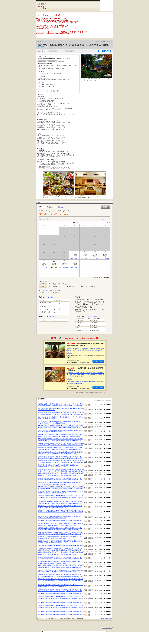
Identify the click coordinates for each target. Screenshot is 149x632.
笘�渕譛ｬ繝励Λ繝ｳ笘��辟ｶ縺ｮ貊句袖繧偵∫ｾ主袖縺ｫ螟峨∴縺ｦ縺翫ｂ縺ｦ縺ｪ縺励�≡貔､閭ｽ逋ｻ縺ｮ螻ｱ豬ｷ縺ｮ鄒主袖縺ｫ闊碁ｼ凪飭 (60, 422)
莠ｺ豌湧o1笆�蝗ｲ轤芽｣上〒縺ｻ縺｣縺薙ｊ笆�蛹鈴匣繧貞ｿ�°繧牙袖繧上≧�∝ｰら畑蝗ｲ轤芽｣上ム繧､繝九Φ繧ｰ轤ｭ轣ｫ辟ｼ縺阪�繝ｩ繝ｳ (85, 349)
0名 (62, 207)
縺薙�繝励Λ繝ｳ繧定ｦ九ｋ (98, 361)
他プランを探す (74, 258)
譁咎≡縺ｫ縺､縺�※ (107, 618)
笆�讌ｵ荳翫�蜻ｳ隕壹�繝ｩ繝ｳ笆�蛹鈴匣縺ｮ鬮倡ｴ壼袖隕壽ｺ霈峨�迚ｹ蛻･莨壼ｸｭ (61, 520)
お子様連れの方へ (54, 297)
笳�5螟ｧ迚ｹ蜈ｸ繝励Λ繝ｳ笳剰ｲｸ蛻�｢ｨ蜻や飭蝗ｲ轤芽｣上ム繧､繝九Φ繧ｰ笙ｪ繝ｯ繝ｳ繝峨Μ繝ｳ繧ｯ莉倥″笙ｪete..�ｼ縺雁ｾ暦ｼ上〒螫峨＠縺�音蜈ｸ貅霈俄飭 (60, 452)
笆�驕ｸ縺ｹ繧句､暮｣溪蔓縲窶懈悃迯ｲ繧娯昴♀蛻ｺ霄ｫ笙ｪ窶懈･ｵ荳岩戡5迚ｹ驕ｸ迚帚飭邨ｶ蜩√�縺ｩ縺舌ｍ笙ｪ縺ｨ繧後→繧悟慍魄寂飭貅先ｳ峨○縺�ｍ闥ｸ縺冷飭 (60, 439)
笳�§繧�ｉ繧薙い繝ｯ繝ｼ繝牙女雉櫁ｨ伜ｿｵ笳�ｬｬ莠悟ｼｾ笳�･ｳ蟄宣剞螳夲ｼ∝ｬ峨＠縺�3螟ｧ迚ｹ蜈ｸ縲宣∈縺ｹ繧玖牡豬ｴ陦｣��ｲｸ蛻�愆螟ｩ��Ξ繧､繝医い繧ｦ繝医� (61, 426)
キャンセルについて (95, 316)
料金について (107, 218)
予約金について (53, 316)
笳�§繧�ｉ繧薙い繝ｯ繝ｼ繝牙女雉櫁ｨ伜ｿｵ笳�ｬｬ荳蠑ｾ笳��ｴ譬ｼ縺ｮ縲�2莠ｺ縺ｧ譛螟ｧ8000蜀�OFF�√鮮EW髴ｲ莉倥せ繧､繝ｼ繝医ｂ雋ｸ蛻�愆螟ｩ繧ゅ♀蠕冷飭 (61, 404)
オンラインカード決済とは (54, 290)
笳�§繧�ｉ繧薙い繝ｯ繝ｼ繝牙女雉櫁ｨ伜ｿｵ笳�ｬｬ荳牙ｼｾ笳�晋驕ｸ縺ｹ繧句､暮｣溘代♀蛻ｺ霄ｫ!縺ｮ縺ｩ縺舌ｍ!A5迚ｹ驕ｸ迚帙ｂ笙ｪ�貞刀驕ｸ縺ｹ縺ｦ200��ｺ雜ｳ (60, 457)
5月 (107, 222)
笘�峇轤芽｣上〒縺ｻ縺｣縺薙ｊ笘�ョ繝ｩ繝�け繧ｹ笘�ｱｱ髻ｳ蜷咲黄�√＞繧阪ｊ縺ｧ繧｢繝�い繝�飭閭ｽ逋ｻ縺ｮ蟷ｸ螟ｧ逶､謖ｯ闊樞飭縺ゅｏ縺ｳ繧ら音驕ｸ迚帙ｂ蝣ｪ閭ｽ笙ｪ (85, 374)
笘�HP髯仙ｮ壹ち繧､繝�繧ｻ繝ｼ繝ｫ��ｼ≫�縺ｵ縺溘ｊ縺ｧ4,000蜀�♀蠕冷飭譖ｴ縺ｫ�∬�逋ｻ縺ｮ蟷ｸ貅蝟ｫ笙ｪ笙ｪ (61, 409)
